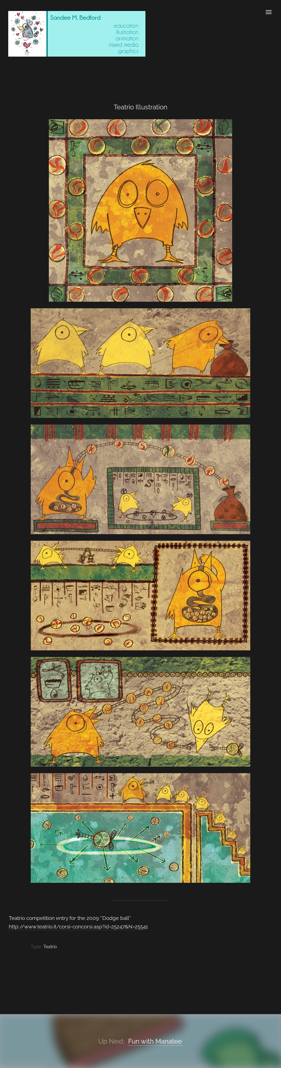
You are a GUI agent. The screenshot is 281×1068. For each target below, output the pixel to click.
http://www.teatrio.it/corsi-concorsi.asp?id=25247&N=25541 (78, 926)
